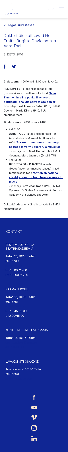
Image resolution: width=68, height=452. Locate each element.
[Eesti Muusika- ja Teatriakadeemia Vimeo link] (34, 417)
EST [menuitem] (48, 9)
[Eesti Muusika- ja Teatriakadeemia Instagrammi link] (34, 428)
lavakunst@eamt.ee (18, 378)
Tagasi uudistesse (20, 25)
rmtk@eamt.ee (15, 306)
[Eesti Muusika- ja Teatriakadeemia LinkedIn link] (34, 438)
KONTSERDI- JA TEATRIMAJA (26, 330)
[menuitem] (50, 9)
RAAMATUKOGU (16, 289)
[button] (61, 9)
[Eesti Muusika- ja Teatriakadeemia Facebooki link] (34, 397)
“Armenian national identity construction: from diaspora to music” (36, 177)
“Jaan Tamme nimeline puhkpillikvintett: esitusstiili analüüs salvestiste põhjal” (30, 97)
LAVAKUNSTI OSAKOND (22, 361)
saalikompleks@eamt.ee (21, 342)
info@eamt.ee (14, 265)
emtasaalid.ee (14, 347)
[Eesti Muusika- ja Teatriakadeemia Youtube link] (34, 407)
